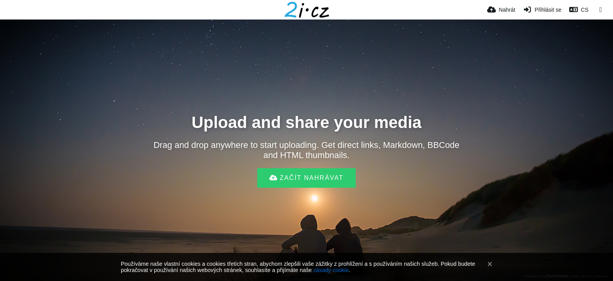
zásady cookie (330, 270)
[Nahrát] (501, 10)
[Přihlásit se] (542, 10)
